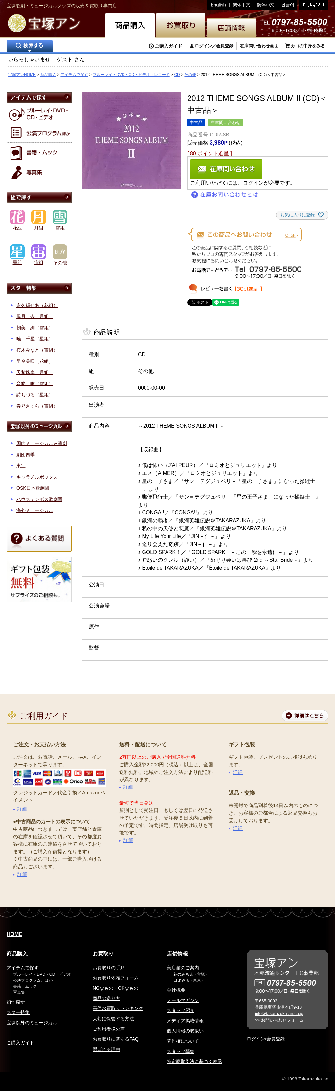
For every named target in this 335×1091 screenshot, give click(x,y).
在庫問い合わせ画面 (259, 45)
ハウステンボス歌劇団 (39, 499)
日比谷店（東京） (189, 980)
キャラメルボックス (37, 477)
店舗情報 (177, 953)
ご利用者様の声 (109, 1028)
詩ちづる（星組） (34, 394)
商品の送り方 (106, 998)
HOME (14, 934)
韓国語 (287, 5)
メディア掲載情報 (185, 1020)
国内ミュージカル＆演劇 (41, 443)
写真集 (19, 992)
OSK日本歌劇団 (32, 488)
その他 (190, 74)
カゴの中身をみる (308, 45)
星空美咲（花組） (34, 361)
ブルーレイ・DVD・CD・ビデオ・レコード (131, 74)
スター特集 (18, 1012)
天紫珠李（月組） (34, 372)
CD (177, 74)
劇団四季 (25, 454)
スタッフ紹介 (180, 1010)
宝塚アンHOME (22, 74)
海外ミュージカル (34, 510)
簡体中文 (266, 5)
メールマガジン (183, 1000)
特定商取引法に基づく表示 (194, 1061)
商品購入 (48, 74)
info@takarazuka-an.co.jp (279, 1013)
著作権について (183, 1041)
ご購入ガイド (168, 46)
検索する (30, 47)
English (218, 5)
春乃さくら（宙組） (37, 406)
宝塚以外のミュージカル (32, 1022)
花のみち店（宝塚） (191, 974)
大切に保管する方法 (113, 1018)
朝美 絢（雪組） (34, 327)
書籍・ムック (25, 986)
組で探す (16, 1002)
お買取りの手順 (109, 967)
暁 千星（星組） (34, 338)
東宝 (21, 465)
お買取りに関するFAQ (116, 1039)
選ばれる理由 (106, 1049)
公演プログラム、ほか (33, 980)
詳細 (22, 809)
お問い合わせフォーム (282, 1020)
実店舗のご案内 (183, 967)
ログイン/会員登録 (266, 1038)
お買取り (103, 953)
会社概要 (176, 990)
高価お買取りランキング (118, 1008)
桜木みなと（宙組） (37, 350)
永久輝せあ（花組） (37, 305)
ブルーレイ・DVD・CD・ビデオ (42, 974)
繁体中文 (242, 5)
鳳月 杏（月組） (34, 316)
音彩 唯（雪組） (34, 383)
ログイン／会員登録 (214, 45)
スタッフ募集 (180, 1051)
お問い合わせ (312, 5)
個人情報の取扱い (185, 1030)
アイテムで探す (74, 74)
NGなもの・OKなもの (115, 988)
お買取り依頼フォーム (116, 977)
